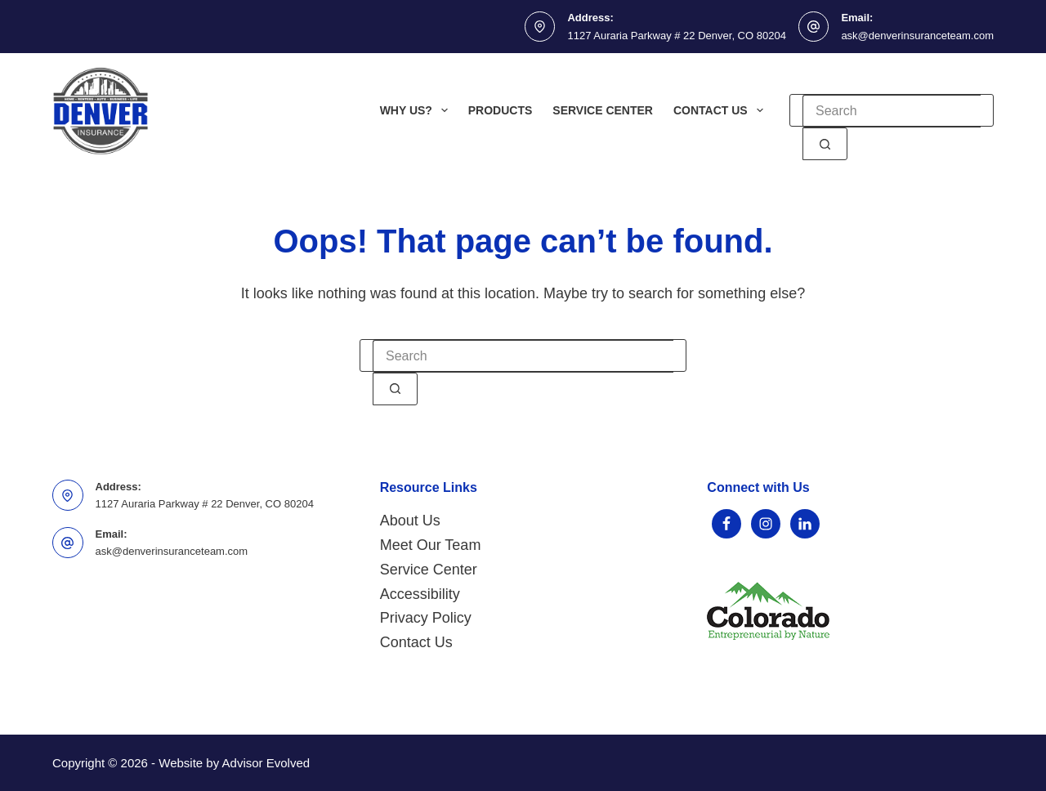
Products (500, 110)
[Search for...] (891, 111)
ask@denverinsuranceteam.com (917, 35)
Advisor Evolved (266, 763)
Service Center (602, 110)
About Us (410, 520)
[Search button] (824, 143)
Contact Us (721, 110)
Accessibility (420, 594)
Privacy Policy (426, 618)
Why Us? (417, 110)
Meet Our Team (430, 545)
